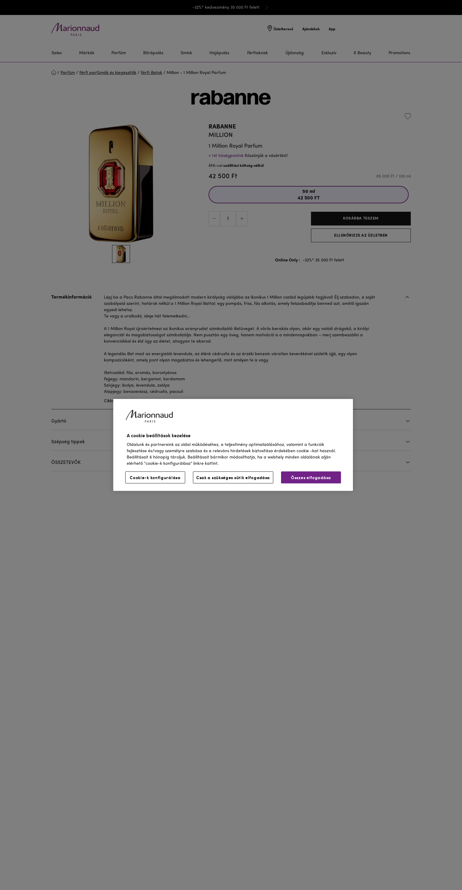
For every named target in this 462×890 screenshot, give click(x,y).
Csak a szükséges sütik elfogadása (233, 478)
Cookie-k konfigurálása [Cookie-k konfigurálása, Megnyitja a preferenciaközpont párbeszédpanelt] (155, 478)
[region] (233, 445)
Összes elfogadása (311, 478)
